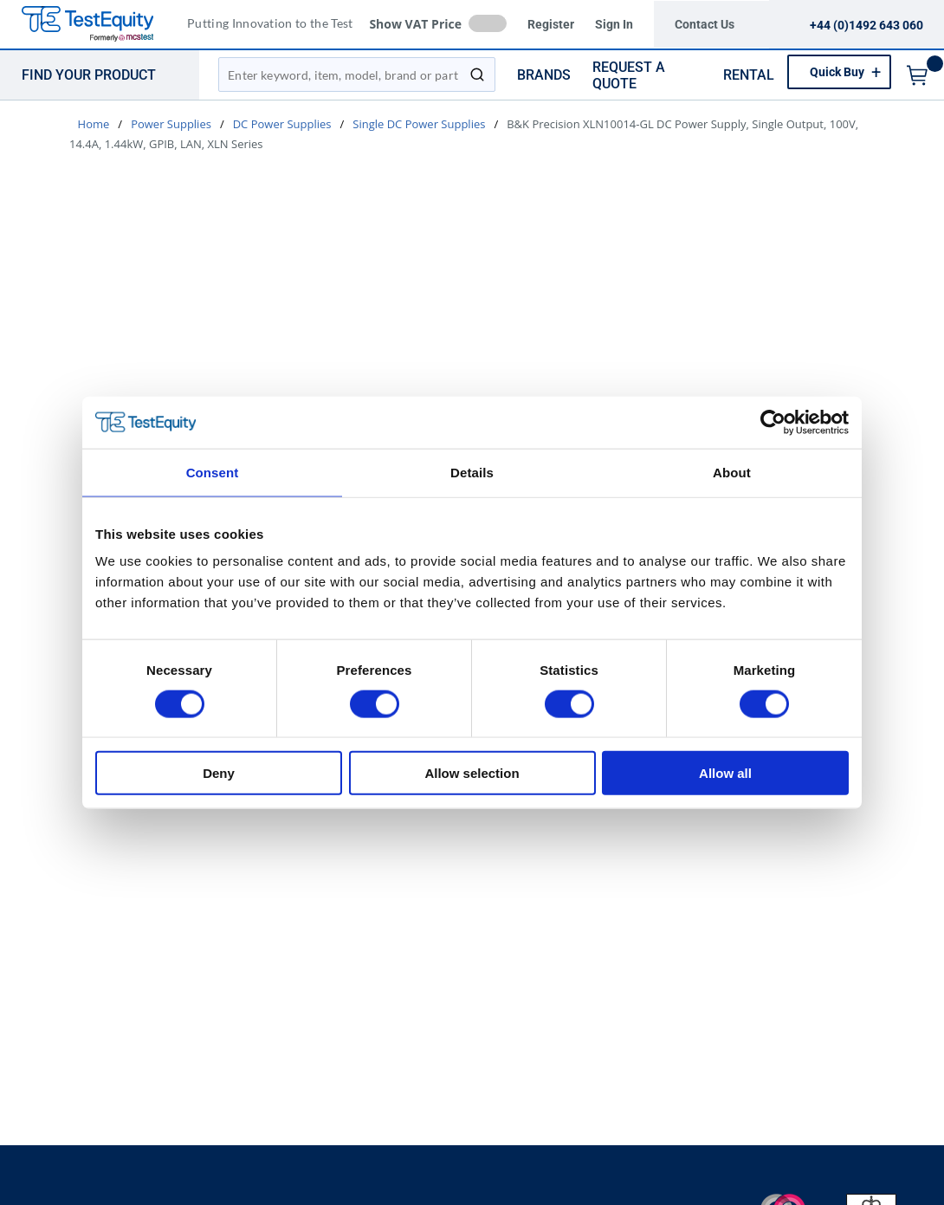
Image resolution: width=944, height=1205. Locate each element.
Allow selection (471, 773)
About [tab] (732, 471)
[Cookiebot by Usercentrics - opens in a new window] (773, 422)
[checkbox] (488, 23)
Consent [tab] (212, 471)
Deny (219, 773)
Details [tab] (472, 471)
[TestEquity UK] (98, 24)
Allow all (725, 773)
